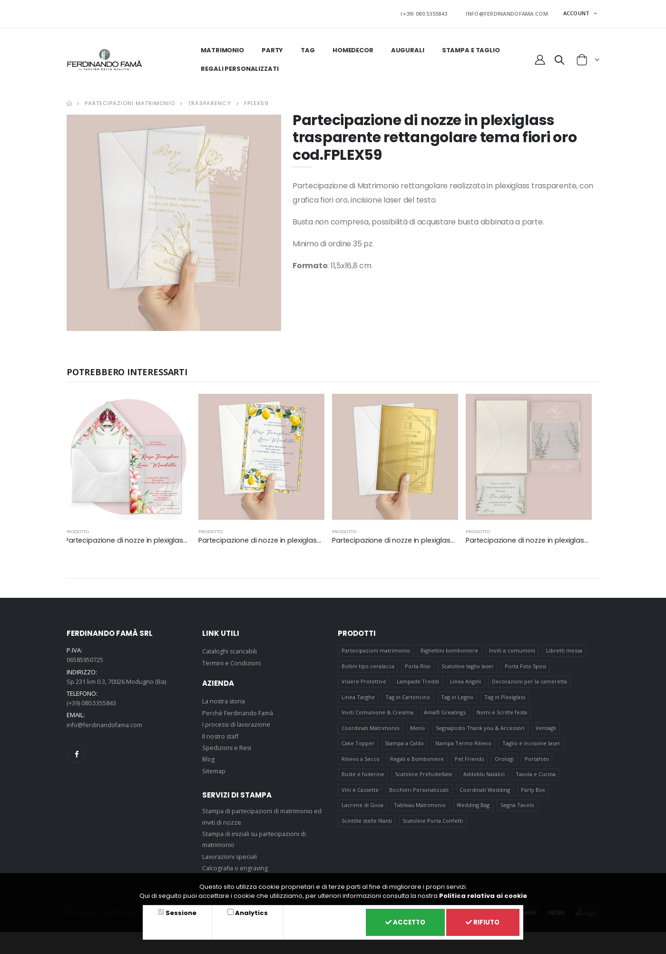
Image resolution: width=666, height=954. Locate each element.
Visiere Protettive (364, 681)
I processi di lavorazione (237, 722)
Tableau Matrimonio (420, 810)
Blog (208, 757)
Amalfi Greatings (445, 713)
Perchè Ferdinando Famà (238, 710)
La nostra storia (224, 699)
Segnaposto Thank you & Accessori (480, 729)
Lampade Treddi (418, 681)
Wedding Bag (473, 810)
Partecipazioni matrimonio (130, 101)
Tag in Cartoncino (408, 697)
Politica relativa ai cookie (483, 894)
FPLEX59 (256, 101)
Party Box (533, 794)
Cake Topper (358, 746)
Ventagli (546, 729)
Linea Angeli (466, 681)
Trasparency (209, 101)
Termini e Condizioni (231, 660)
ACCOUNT (577, 12)
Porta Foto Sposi (526, 665)
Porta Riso (418, 665)
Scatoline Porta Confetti (433, 826)
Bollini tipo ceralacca (368, 665)
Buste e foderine (363, 778)
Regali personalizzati (239, 66)
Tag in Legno (457, 697)
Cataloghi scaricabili (230, 649)
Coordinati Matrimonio (371, 729)
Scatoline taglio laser (468, 665)
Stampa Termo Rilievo (463, 746)
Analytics (248, 911)
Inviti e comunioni (513, 648)
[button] (559, 59)
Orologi (504, 762)
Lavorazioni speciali (230, 854)
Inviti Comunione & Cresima (377, 713)
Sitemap (214, 768)
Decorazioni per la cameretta (530, 681)
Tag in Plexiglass (505, 697)
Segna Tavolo (518, 810)
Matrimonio (222, 48)
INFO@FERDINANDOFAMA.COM (510, 12)
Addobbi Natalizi (484, 778)
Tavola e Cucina (536, 778)
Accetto (400, 921)
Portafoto (537, 762)
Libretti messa (565, 648)
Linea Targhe (358, 697)
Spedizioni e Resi (227, 745)
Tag (307, 48)
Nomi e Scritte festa (502, 713)
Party (272, 48)
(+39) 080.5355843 (435, 12)
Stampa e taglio (470, 48)
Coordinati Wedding (485, 794)
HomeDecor (352, 48)
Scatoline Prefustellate (424, 778)
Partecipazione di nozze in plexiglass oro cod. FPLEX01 (423, 538)
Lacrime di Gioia (362, 810)
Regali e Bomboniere (417, 762)
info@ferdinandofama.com (106, 722)
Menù (418, 729)
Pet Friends (469, 762)
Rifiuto (481, 921)
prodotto (77, 529)
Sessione (180, 911)
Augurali (407, 48)
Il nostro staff (221, 734)
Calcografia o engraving (236, 866)
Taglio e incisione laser (532, 746)
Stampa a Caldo (404, 746)
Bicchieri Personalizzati (419, 794)
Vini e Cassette (360, 794)
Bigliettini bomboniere (450, 648)
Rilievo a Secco (361, 762)
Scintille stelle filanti (367, 826)
